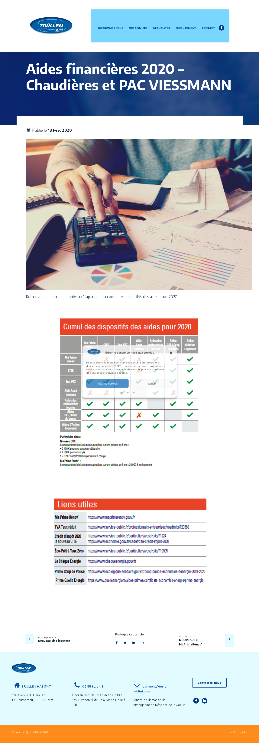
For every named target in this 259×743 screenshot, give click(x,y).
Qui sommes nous (114, 17)
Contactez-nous (209, 682)
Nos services (142, 17)
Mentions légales (238, 732)
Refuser (152, 383)
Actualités (165, 17)
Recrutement (190, 17)
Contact (212, 17)
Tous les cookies (107, 383)
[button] (171, 353)
